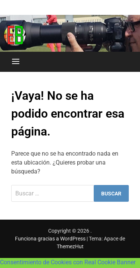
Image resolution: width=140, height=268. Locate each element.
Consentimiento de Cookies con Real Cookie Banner (68, 262)
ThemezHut (70, 246)
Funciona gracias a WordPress (51, 239)
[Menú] (15, 62)
